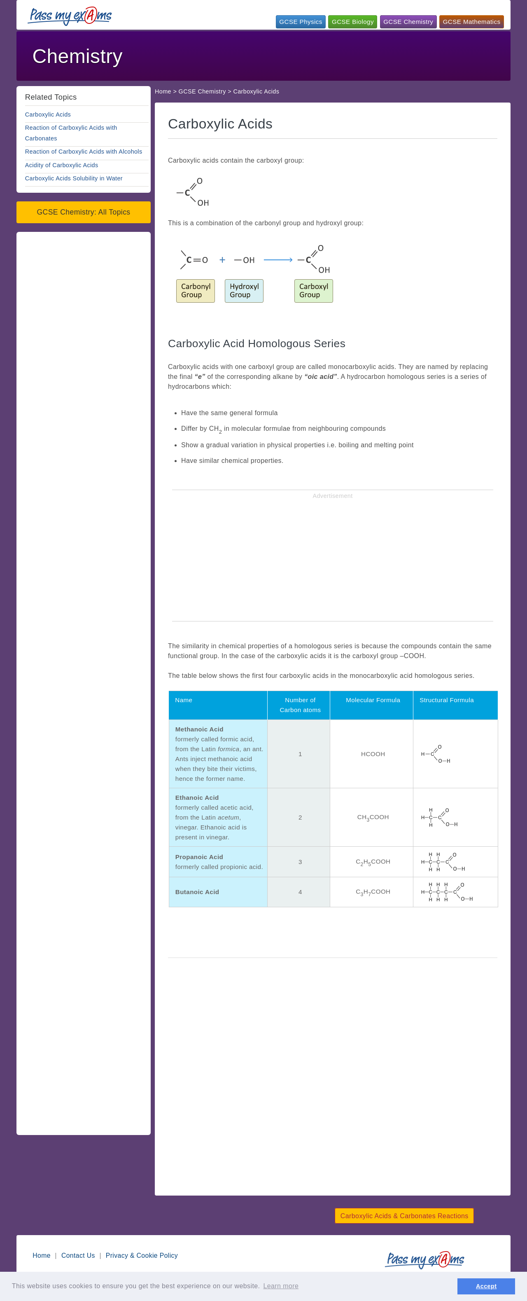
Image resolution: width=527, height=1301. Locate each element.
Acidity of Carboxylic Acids (61, 165)
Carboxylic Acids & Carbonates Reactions (404, 1215)
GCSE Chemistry (408, 21)
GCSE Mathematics (472, 21)
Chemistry (77, 56)
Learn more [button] (280, 1285)
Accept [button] (486, 1286)
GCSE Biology (353, 21)
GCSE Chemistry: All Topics (83, 212)
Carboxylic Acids (48, 114)
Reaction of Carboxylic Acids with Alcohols (83, 151)
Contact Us (78, 1255)
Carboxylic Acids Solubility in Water (74, 178)
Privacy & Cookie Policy (142, 1255)
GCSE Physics (300, 21)
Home (163, 91)
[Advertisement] (357, 55)
